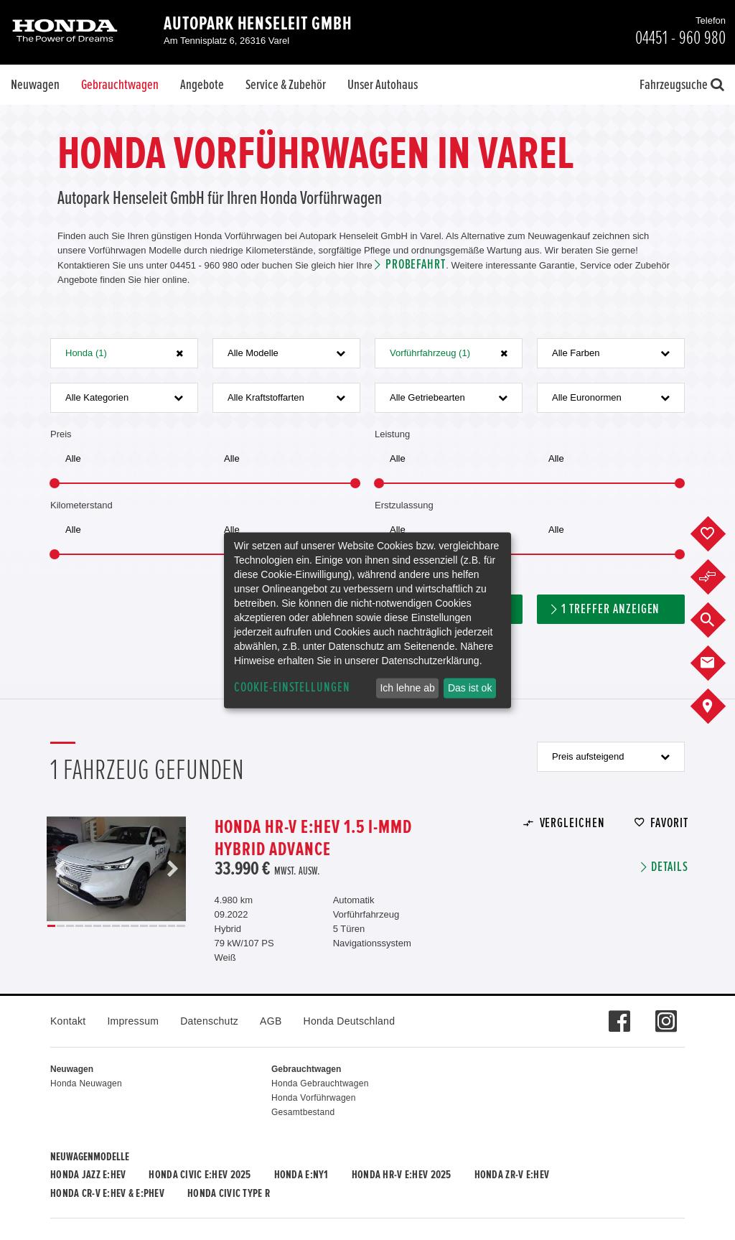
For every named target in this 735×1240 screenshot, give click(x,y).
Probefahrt (415, 264)
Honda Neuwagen (86, 1083)
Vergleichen (572, 823)
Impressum (133, 1021)
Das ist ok (470, 688)
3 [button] (70, 926)
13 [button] (163, 926)
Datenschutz (209, 1021)
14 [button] (172, 926)
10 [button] (135, 926)
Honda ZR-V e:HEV (511, 1174)
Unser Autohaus (382, 85)
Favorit (669, 823)
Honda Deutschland (349, 1021)
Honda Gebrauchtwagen (320, 1083)
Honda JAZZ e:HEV (88, 1174)
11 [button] (144, 926)
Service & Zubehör (285, 85)
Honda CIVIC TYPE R (228, 1193)
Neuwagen (35, 85)
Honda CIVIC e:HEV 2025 (200, 1174)
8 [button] (116, 926)
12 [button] (153, 926)
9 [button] (125, 926)
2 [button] (61, 926)
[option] (116, 868)
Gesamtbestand (302, 1112)
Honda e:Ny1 (301, 1174)
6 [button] (97, 926)
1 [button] (51, 926)
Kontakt (67, 1021)
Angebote (202, 85)
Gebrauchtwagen (120, 85)
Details (669, 867)
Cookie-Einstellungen (292, 687)
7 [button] (107, 926)
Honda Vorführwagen (313, 1098)
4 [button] (79, 926)
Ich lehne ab (407, 688)
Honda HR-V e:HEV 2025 (401, 1174)
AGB (270, 1021)
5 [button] (89, 926)
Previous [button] (60, 868)
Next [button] (172, 868)
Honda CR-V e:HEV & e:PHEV (107, 1193)
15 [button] (180, 926)
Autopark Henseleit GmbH (258, 23)
